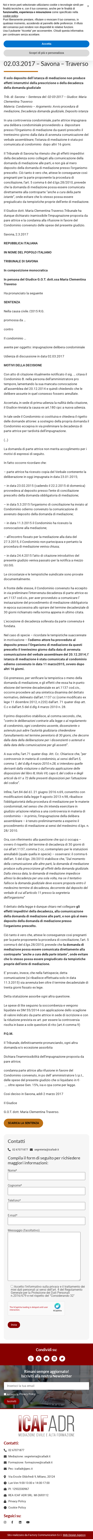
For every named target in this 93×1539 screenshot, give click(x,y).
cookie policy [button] (10, 15)
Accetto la (11, 1394)
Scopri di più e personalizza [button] (46, 52)
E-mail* (46, 1218)
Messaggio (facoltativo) (44, 1255)
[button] (31, 1359)
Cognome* (46, 1188)
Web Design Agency (74, 1535)
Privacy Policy (27, 1394)
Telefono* (46, 1203)
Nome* (46, 1173)
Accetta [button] (46, 43)
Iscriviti (11, 1401)
